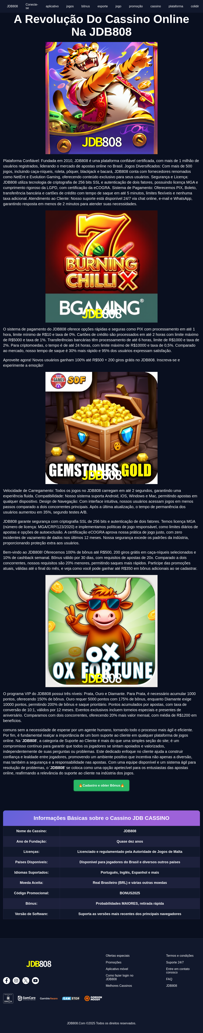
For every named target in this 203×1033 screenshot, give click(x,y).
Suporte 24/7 (175, 962)
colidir (195, 6)
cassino (155, 6)
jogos (70, 6)
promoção (136, 6)
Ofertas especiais (118, 955)
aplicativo (52, 6)
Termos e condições (179, 955)
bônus (85, 6)
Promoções (113, 962)
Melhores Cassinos (119, 985)
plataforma (176, 6)
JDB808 (12, 6)
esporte (102, 6)
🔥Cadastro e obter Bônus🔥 (101, 785)
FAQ (169, 979)
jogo (118, 6)
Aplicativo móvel (117, 969)
